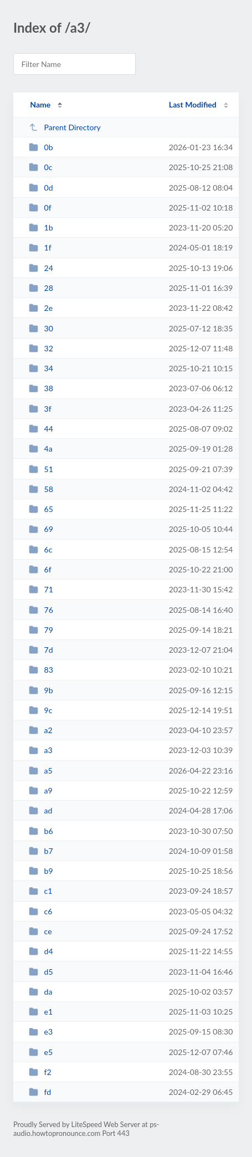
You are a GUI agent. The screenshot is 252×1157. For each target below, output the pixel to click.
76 (41, 610)
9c (40, 710)
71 (41, 589)
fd (40, 1092)
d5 (41, 971)
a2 (41, 730)
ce (40, 931)
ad (40, 810)
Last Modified (193, 104)
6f (40, 569)
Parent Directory (65, 127)
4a (41, 448)
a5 (41, 770)
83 (41, 669)
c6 (40, 911)
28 (41, 288)
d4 (41, 951)
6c (40, 549)
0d (41, 187)
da (40, 991)
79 (41, 629)
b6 (41, 831)
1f (40, 247)
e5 (41, 1052)
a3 (41, 750)
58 (41, 489)
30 (41, 328)
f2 (40, 1072)
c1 (40, 890)
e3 (41, 1031)
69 (41, 529)
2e (41, 308)
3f (40, 408)
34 (41, 368)
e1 (41, 1011)
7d (41, 649)
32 (41, 348)
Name (40, 104)
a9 (41, 790)
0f (40, 207)
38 (41, 388)
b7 (41, 851)
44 (41, 428)
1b (41, 227)
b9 (41, 871)
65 (41, 509)
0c (40, 167)
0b (41, 147)
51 (41, 469)
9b (41, 690)
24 (41, 268)
